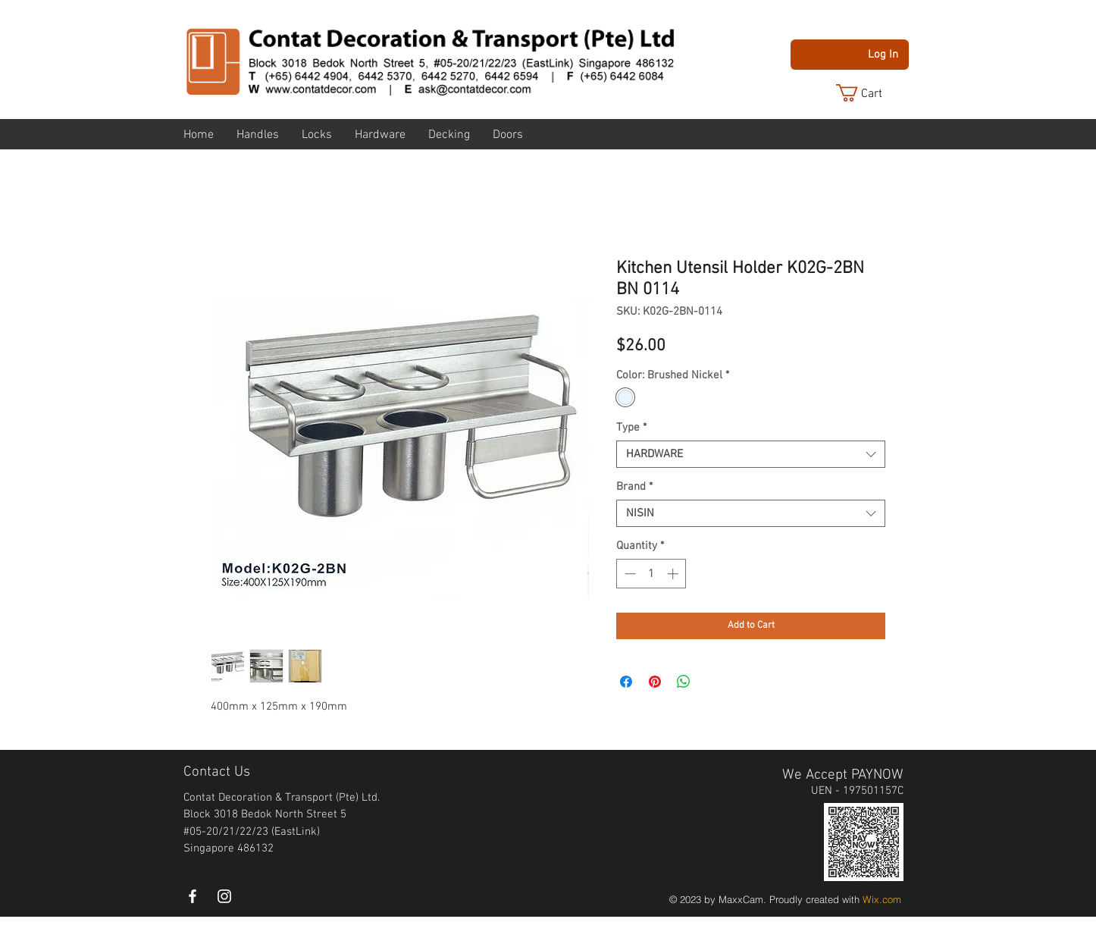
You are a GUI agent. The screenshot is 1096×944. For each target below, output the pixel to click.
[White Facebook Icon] (192, 896)
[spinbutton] (651, 574)
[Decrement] (628, 574)
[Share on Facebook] (626, 682)
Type (631, 427)
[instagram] (224, 896)
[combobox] (750, 454)
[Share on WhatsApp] (684, 682)
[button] (871, 93)
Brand (634, 487)
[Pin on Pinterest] (655, 682)
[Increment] (674, 574)
